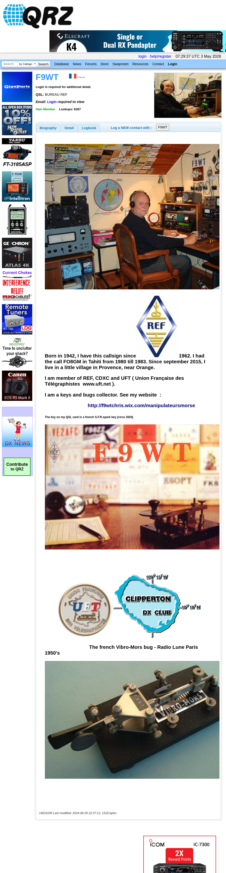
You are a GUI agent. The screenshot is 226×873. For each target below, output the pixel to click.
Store (104, 64)
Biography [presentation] (48, 128)
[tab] (48, 128)
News (77, 64)
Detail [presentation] (69, 128)
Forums (91, 64)
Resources (140, 64)
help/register (160, 56)
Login (172, 64)
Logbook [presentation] (89, 128)
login (142, 56)
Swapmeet (121, 64)
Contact (158, 64)
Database (61, 64)
